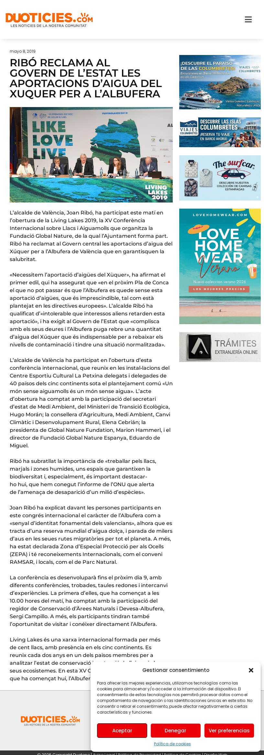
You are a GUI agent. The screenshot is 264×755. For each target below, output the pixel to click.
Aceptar (122, 730)
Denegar (175, 730)
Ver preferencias (229, 730)
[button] (251, 670)
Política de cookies (172, 744)
